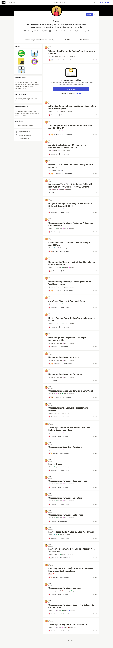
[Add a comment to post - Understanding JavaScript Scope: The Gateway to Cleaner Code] (53, 613)
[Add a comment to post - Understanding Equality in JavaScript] (53, 453)
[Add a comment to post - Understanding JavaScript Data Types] (52, 521)
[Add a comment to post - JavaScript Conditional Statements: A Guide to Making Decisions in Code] (52, 436)
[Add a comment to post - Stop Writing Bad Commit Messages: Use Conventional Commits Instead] (53, 154)
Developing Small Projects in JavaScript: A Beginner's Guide (68, 339)
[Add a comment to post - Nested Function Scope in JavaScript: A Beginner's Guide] (53, 327)
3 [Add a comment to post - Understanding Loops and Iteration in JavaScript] (66, 397)
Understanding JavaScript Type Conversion (68, 481)
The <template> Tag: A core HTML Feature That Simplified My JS (70, 126)
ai (49, 56)
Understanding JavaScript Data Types (65, 515)
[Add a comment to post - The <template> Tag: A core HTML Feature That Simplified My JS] (55, 134)
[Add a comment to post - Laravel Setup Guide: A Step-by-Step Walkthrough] (53, 538)
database (68, 190)
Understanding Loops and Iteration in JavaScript (70, 391)
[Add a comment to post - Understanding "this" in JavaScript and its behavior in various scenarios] (54, 271)
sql (50, 190)
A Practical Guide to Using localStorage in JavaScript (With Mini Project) (72, 107)
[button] (21, 53)
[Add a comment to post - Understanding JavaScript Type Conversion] (52, 487)
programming (66, 591)
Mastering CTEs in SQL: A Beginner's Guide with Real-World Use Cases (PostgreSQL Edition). (70, 185)
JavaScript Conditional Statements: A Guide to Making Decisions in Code (69, 428)
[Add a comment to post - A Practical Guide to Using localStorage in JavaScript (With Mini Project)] (53, 115)
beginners (59, 228)
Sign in (79, 93)
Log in (95, 2)
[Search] (9, 2)
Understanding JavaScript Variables (64, 588)
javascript (52, 111)
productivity (61, 151)
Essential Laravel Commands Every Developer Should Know (69, 243)
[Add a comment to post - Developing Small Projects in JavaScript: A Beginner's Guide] (53, 346)
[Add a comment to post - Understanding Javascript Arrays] (54, 363)
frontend (69, 111)
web (57, 111)
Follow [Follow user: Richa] (89, 14)
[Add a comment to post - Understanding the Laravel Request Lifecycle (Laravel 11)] (53, 416)
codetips (72, 610)
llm (59, 170)
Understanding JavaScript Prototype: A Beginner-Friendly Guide (71, 224)
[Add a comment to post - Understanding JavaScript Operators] (53, 504)
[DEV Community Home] (3, 2)
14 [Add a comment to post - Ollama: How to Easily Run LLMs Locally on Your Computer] (67, 174)
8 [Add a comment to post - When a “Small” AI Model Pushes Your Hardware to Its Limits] (66, 60)
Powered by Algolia (59, 2)
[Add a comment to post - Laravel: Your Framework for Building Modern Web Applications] (53, 557)
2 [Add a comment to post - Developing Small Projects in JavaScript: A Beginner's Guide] (63, 347)
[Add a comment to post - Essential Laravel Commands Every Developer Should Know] (53, 251)
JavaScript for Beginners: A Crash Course (67, 624)
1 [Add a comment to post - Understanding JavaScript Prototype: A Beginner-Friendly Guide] (63, 232)
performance (72, 56)
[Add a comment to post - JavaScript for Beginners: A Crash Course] (53, 630)
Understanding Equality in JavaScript (65, 447)
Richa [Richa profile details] (50, 46)
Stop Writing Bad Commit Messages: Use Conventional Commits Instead (67, 146)
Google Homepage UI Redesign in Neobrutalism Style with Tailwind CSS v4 (70, 204)
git (50, 151)
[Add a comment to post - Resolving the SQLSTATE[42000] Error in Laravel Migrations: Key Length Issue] (53, 577)
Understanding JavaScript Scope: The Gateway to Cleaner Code (71, 606)
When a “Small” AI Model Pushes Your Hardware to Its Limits (71, 52)
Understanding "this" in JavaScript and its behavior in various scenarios (72, 263)
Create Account (71, 89)
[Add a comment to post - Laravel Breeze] (53, 470)
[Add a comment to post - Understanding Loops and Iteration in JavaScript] (55, 397)
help (50, 574)
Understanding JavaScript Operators (65, 498)
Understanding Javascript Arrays (63, 357)
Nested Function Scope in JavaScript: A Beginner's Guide (71, 319)
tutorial (69, 151)
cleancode (72, 131)
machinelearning (56, 56)
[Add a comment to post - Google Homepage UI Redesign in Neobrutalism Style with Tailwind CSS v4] (53, 212)
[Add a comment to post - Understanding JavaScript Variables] (52, 594)
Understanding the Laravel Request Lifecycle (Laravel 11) (68, 409)
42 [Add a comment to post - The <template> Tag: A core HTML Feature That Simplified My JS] (67, 134)
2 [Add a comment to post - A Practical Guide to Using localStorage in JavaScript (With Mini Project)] (63, 115)
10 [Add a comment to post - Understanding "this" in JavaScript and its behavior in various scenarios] (65, 271)
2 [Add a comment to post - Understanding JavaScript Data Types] (62, 521)
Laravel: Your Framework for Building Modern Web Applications (71, 550)
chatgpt (54, 170)
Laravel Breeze (55, 464)
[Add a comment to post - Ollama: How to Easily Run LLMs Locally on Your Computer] (55, 173)
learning (65, 56)
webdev (51, 131)
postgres (55, 190)
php (55, 248)
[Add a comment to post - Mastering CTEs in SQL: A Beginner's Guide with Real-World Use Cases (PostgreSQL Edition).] (53, 193)
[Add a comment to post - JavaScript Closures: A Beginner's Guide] (53, 307)
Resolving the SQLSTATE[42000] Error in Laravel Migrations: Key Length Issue (70, 569)
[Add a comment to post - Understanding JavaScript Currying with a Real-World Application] (55, 290)
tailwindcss (52, 209)
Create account (105, 2)
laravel (51, 248)
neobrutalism (67, 209)
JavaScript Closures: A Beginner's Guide (66, 301)
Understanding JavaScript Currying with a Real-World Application (70, 282)
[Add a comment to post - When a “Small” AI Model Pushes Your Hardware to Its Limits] (55, 59)
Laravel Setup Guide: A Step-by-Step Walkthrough (71, 532)
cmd (62, 170)
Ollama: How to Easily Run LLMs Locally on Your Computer (70, 166)
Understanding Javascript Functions (65, 374)
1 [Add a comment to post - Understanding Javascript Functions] (52, 380)
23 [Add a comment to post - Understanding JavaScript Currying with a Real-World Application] (68, 291)
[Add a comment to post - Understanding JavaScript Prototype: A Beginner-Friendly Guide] (53, 231)
